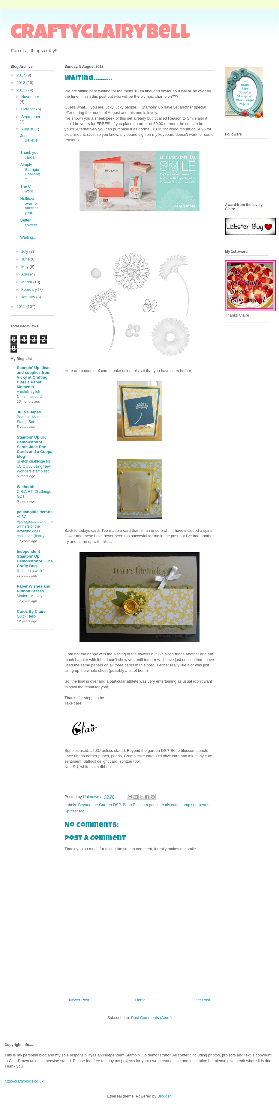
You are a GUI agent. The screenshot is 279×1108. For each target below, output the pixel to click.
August (27, 129)
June (26, 259)
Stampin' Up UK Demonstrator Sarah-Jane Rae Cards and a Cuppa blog (34, 447)
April (25, 274)
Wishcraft (25, 486)
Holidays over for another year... (29, 205)
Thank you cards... (29, 154)
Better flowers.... (30, 225)
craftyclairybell (100, 34)
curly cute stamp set (179, 805)
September (30, 117)
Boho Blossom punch (141, 805)
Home (140, 1000)
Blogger (164, 1096)
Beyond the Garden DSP (99, 805)
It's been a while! (30, 571)
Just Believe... (30, 140)
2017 (21, 75)
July (25, 251)
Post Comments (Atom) (151, 1017)
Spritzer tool (74, 811)
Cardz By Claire (31, 611)
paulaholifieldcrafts (34, 512)
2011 (21, 306)
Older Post (201, 1000)
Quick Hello (26, 616)
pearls (204, 805)
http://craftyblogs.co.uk (24, 1081)
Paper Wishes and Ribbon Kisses (33, 588)
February (29, 289)
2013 (21, 82)
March (27, 282)
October (28, 109)
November (30, 96)
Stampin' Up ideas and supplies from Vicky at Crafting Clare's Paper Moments (33, 377)
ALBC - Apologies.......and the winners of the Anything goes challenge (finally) (34, 526)
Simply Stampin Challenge (30, 171)
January (28, 297)
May (25, 266)
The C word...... (30, 188)
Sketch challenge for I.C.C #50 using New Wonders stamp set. (34, 466)
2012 (21, 90)
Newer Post (79, 1000)
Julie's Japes (29, 412)
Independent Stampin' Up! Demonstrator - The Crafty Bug (35, 558)
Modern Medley (29, 596)
